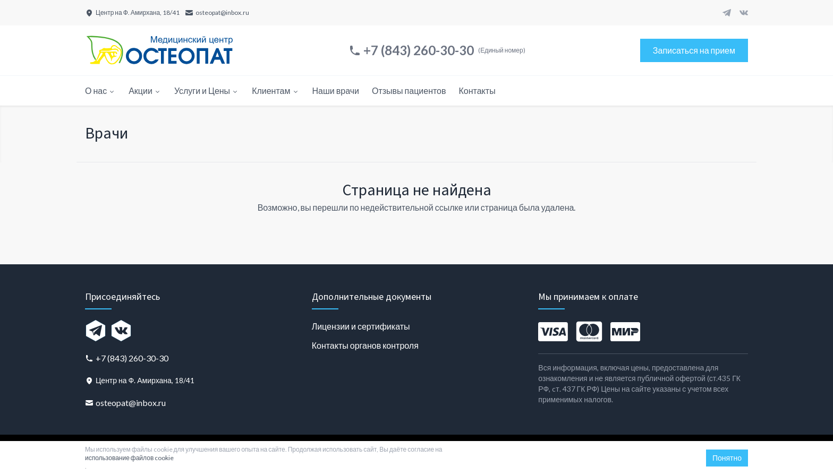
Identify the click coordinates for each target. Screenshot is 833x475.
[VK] (744, 12)
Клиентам (275, 90)
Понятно (727, 457)
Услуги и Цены (206, 90)
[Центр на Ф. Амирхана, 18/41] (132, 12)
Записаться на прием (694, 50)
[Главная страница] (159, 50)
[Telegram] (726, 12)
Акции (145, 90)
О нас (100, 90)
